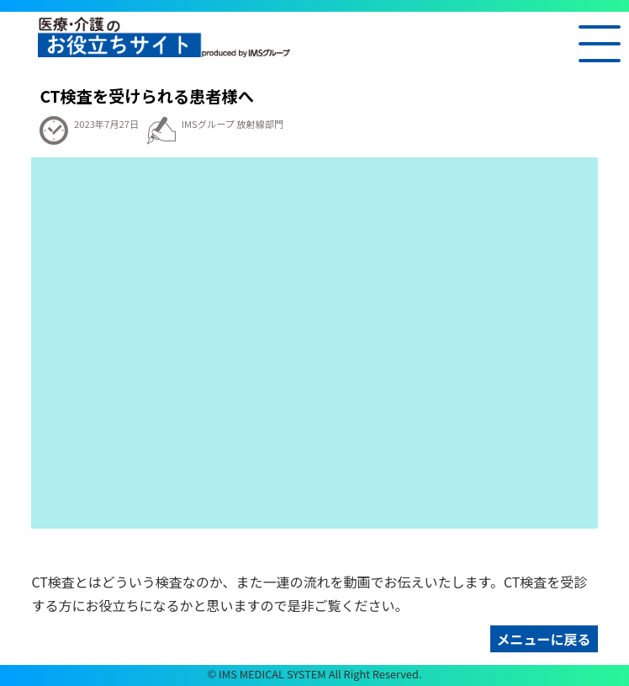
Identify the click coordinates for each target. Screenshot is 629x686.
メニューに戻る (544, 639)
